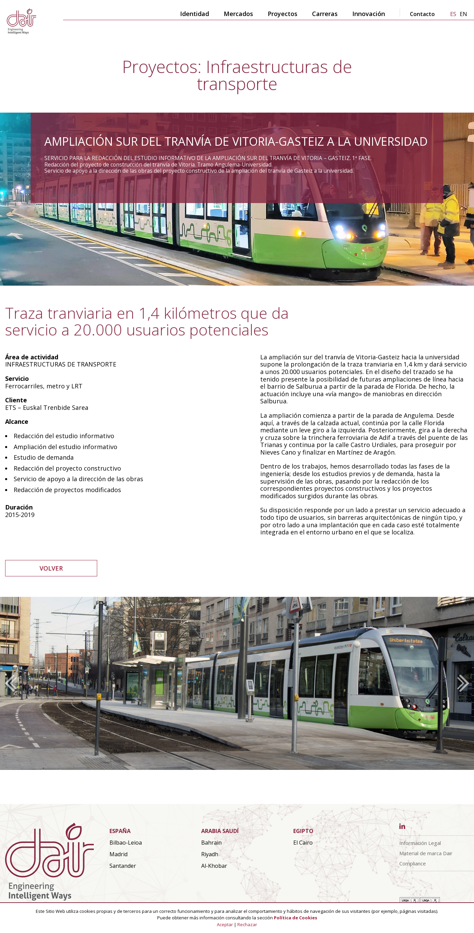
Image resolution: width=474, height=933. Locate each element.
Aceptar (225, 924)
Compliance (412, 863)
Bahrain (211, 842)
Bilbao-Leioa (125, 842)
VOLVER (51, 568)
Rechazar (247, 924)
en (463, 14)
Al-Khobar (214, 866)
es (453, 14)
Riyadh (209, 854)
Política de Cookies (295, 918)
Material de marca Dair (426, 853)
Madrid (118, 854)
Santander (122, 866)
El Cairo (303, 842)
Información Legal (420, 842)
